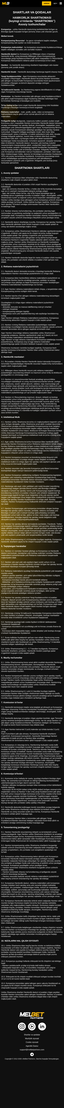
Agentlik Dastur (32, 1088)
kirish (47, 3)
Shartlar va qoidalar (32, 1077)
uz (55, 3)
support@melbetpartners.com (32, 1092)
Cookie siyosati (32, 1084)
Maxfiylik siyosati (32, 1080)
